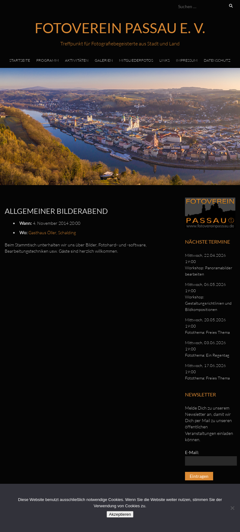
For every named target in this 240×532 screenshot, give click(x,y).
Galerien (104, 60)
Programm (47, 60)
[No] (232, 508)
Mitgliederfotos (136, 60)
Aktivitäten (76, 60)
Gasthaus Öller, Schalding (52, 232)
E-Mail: (192, 452)
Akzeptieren (120, 514)
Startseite (19, 60)
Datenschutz (217, 60)
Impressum (187, 60)
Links (164, 60)
